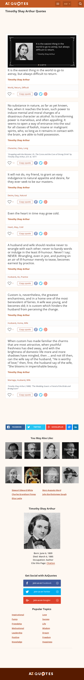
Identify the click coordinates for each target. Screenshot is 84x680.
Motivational (18, 628)
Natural (23, 195)
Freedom (46, 637)
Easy (17, 195)
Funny (15, 619)
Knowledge (17, 641)
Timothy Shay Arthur (19, 79)
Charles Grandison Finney (24, 494)
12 (13, 163)
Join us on (42, 583)
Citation (51, 563)
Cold (21, 227)
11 (13, 94)
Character (12, 148)
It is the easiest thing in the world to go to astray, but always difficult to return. (36, 72)
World (10, 87)
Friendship (17, 623)
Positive (15, 637)
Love (44, 614)
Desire (10, 195)
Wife (26, 323)
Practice (24, 277)
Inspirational (18, 614)
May (16, 227)
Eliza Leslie (17, 498)
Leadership (17, 632)
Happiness (47, 641)
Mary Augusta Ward (51, 490)
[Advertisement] (40, 23)
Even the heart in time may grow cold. (33, 213)
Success (45, 619)
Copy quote (25, 94)
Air (18, 277)
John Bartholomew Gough (54, 494)
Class (20, 148)
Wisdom (46, 628)
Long (25, 148)
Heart (10, 227)
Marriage (12, 380)
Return (17, 87)
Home (20, 323)
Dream (45, 632)
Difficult (25, 87)
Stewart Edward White (22, 490)
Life (44, 623)
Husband (12, 277)
